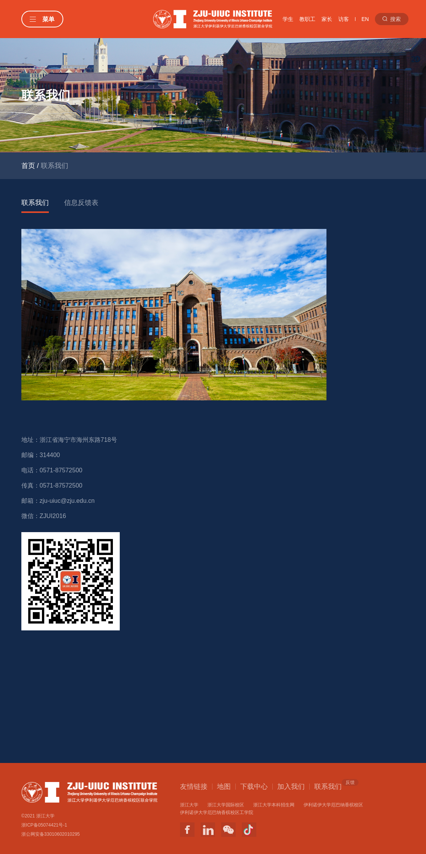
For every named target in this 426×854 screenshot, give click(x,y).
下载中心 (254, 786)
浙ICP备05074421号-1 (44, 825)
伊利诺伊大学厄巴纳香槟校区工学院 (216, 812)
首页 (28, 166)
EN (365, 19)
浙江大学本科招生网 (273, 805)
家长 (327, 19)
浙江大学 (189, 805)
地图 (224, 786)
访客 (343, 19)
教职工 (307, 19)
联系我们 (35, 202)
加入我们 (291, 786)
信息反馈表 (81, 202)
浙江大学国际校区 (225, 805)
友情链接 (193, 786)
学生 (288, 19)
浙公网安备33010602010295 (50, 834)
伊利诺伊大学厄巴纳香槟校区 (333, 805)
